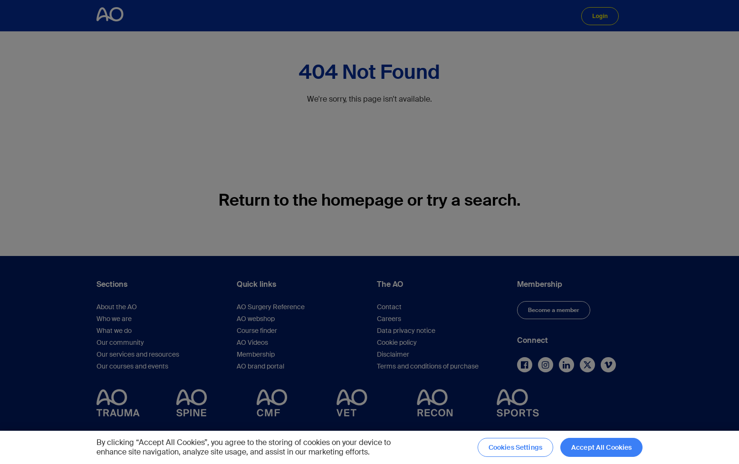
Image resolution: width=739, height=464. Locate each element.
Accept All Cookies (601, 447)
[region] (369, 447)
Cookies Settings (515, 447)
